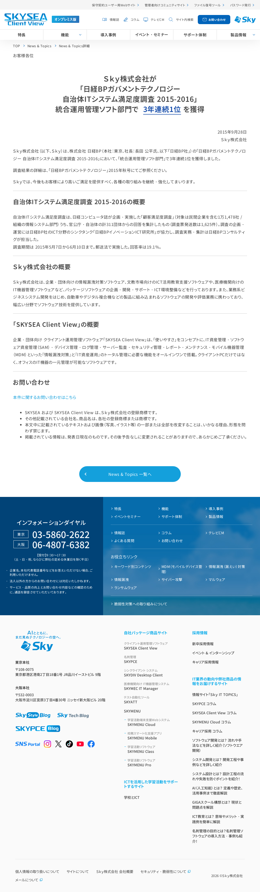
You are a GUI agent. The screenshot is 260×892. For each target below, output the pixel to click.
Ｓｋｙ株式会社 (232, 875)
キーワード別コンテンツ (132, 566)
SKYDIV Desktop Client (152, 672)
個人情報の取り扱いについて (37, 871)
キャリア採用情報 (205, 661)
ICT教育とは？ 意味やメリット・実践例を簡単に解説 (218, 819)
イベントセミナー (127, 516)
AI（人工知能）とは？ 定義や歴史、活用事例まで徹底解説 (217, 790)
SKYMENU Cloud (153, 722)
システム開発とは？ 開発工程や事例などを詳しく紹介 (218, 762)
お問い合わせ (217, 20)
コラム (135, 19)
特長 (22, 34)
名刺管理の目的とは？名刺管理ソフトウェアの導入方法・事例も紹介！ (217, 836)
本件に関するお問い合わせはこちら (44, 397)
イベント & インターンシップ (213, 652)
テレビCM (157, 19)
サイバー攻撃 (172, 579)
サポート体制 (195, 34)
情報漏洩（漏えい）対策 (227, 566)
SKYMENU (132, 710)
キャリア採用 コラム (207, 731)
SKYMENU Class (153, 749)
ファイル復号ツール (207, 5)
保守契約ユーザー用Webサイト (113, 5)
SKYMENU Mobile (153, 735)
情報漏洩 (121, 579)
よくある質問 (124, 540)
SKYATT (152, 699)
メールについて (29, 879)
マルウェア (217, 579)
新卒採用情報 (203, 643)
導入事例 (108, 34)
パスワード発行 (240, 5)
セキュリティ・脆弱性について (165, 871)
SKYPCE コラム (204, 703)
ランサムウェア (125, 587)
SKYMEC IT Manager (152, 686)
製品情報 (216, 516)
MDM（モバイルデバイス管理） (181, 569)
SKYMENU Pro (153, 762)
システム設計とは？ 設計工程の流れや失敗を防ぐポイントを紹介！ (218, 776)
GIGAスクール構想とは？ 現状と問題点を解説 (216, 805)
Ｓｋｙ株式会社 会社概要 (114, 871)
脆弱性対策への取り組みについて (141, 603)
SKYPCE (152, 659)
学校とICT (132, 797)
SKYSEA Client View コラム (214, 712)
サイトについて (78, 871)
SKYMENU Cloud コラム (211, 721)
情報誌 (114, 19)
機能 (65, 34)
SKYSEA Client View (152, 646)
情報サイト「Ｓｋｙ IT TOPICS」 (215, 694)
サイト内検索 (185, 19)
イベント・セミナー (151, 34)
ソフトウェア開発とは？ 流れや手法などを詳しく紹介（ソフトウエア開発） (217, 745)
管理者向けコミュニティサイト (165, 5)
